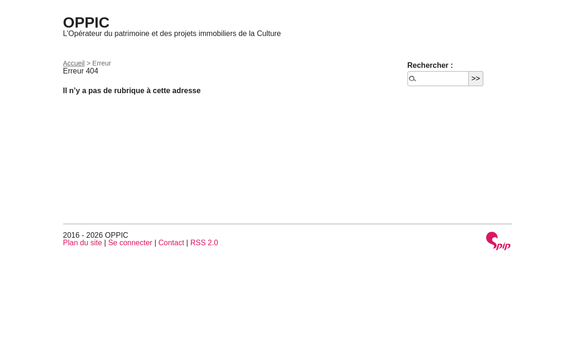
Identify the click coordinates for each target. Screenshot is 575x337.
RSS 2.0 (204, 243)
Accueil (74, 63)
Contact (171, 243)
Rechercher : (430, 65)
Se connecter (130, 243)
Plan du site (82, 243)
